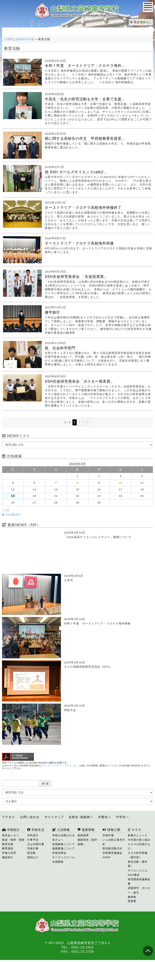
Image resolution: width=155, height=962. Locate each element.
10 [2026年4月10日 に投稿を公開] (120, 482)
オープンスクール (63, 857)
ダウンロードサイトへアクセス (57, 765)
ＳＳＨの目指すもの (139, 846)
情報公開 (111, 829)
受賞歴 (132, 901)
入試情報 (61, 829)
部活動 (31, 852)
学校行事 (33, 848)
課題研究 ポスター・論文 (139, 890)
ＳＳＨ (134, 829)
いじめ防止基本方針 (114, 842)
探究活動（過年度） (138, 864)
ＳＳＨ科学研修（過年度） (138, 855)
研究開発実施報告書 (139, 881)
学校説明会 (59, 852)
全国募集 (58, 861)
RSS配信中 (11, 514)
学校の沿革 (9, 852)
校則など (33, 857)
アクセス (8, 817)
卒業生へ (104, 817)
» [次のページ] (90, 422)
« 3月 (5, 510)
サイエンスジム (138, 870)
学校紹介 (11, 829)
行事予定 (33, 839)
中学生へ (122, 817)
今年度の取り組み (139, 839)
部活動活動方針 (112, 848)
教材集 (132, 896)
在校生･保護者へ (81, 817)
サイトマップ (54, 817)
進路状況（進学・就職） (89, 842)
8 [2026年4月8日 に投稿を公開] (78, 482)
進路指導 (83, 835)
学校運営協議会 (112, 852)
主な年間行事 (35, 844)
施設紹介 (7, 857)
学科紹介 (33, 835)
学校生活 (35, 829)
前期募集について (63, 844)
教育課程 (7, 848)
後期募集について (63, 848)
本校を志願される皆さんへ (63, 837)
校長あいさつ (10, 835)
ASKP (106, 857)
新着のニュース (138, 835)
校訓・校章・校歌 (13, 839)
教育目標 (7, 844)
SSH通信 (133, 874)
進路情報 (86, 829)
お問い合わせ (29, 817)
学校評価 (108, 835)
